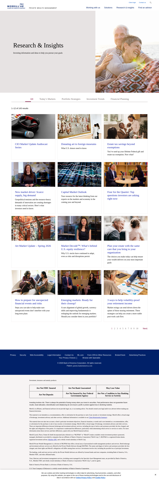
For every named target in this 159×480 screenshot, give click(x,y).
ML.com (80, 355)
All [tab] (28, 99)
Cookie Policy (100, 478)
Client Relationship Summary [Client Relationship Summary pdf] (98, 418)
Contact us (142, 2)
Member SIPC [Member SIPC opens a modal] (52, 440)
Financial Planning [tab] (122, 99)
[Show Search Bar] (151, 3)
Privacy (13, 355)
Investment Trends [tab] (96, 99)
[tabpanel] (79, 220)
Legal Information (54, 355)
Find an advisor (145, 8)
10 (137, 329)
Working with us (93, 8)
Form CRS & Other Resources (99, 355)
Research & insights (125, 8)
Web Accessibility (37, 355)
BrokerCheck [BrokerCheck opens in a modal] (120, 355)
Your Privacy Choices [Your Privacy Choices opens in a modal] (67, 358)
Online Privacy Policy (84, 478)
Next (145, 329)
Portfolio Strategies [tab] (70, 99)
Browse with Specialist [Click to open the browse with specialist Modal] (91, 358)
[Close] (155, 474)
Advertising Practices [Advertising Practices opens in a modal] (137, 355)
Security (23, 355)
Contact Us (69, 355)
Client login (132, 2)
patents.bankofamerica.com (82, 366)
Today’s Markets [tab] (45, 99)
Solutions (108, 8)
